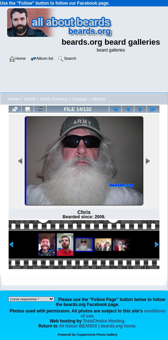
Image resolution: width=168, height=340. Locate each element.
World (29, 99)
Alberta (98, 99)
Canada (79, 99)
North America (53, 99)
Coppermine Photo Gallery (97, 334)
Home (13, 99)
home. (98, 326)
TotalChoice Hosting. (104, 321)
